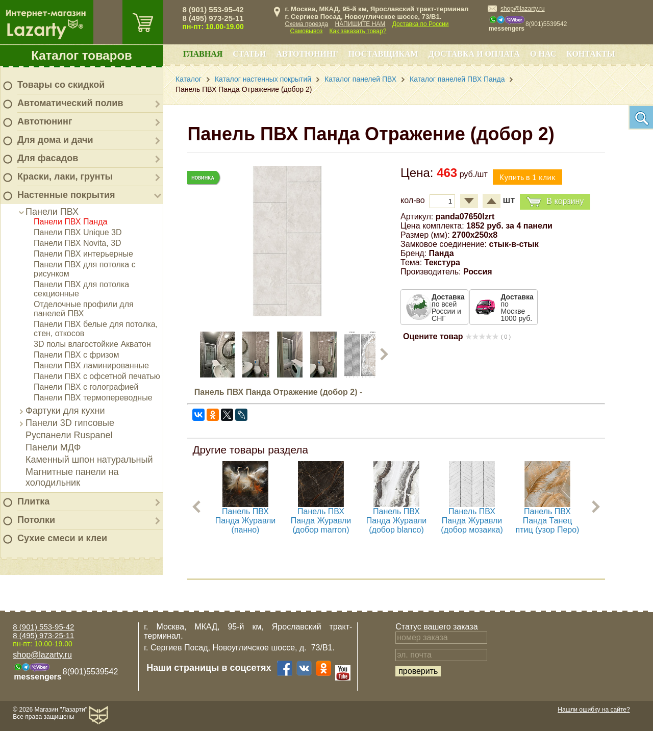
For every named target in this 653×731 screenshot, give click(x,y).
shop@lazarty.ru (522, 8)
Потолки (36, 520)
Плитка (33, 501)
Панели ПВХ (52, 212)
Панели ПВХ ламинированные (91, 365)
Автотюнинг (44, 121)
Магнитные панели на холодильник (72, 477)
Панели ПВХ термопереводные (93, 397)
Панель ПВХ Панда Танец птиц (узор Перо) (548, 520)
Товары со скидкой (61, 85)
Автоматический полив (70, 103)
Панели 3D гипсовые (70, 423)
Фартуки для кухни (65, 411)
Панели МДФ (53, 447)
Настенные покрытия (66, 195)
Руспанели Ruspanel (69, 435)
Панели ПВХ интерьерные (83, 253)
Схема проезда (307, 24)
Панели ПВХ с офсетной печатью (97, 376)
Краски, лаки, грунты (65, 176)
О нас (543, 53)
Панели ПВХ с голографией (86, 387)
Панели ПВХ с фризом (76, 354)
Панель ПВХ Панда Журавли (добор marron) (321, 520)
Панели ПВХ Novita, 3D (77, 243)
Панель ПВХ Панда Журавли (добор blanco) (396, 520)
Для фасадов (47, 158)
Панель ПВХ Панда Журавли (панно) (245, 520)
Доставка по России (420, 24)
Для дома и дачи (55, 140)
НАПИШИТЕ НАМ (360, 24)
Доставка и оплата (474, 53)
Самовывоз (306, 31)
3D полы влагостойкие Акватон (92, 344)
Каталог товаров (81, 55)
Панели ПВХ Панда (70, 221)
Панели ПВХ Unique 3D (78, 232)
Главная (202, 53)
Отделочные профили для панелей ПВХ (84, 309)
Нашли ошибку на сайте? (594, 709)
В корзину (555, 201)
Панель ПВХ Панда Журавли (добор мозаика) (472, 520)
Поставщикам (383, 53)
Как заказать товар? (358, 31)
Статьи (249, 53)
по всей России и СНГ (448, 307)
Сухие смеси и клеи (62, 538)
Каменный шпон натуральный (89, 460)
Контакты (590, 53)
